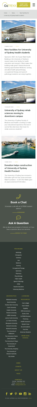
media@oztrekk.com (20, 384)
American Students (25, 332)
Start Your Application (23, 4)
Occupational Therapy (18, 268)
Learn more (21, 212)
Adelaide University (11, 299)
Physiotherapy (18, 276)
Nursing (18, 265)
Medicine (18, 263)
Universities (11, 296)
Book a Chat (25, 313)
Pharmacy (18, 273)
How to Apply (25, 303)
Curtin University (11, 307)
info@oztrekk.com (20, 383)
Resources (25, 299)
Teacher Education (18, 286)
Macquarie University (11, 323)
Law (18, 260)
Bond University (11, 302)
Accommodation (25, 327)
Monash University (11, 326)
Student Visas (25, 324)
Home (5, 13)
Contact (18, 379)
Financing (25, 319)
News (13, 13)
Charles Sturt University (11, 305)
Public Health (18, 279)
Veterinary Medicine (18, 289)
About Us (18, 370)
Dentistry (18, 257)
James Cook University (11, 318)
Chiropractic (18, 255)
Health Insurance (25, 321)
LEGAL (30, 398)
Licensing (25, 296)
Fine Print (25, 329)
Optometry (18, 271)
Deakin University (11, 310)
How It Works (25, 305)
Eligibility (25, 308)
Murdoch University (11, 328)
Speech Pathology (18, 281)
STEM (18, 284)
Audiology (18, 252)
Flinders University (11, 312)
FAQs (18, 373)
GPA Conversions (25, 311)
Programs (18, 249)
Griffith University (11, 315)
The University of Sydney (11, 348)
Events (18, 366)
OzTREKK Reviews (26, 316)
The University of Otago (11, 341)
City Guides (11, 356)
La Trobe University (11, 320)
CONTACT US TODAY (21, 233)
